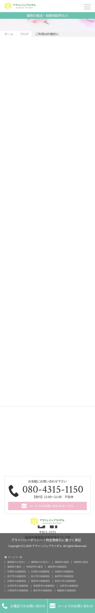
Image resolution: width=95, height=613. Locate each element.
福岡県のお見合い (16, 562)
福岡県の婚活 (62, 562)
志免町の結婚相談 (40, 571)
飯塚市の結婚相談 (64, 576)
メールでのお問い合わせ (71, 606)
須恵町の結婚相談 (64, 571)
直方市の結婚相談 (16, 576)
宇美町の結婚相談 (16, 571)
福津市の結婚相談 (40, 581)
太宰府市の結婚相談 (17, 586)
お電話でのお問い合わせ (24, 606)
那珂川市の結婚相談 (65, 581)
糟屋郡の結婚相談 (66, 590)
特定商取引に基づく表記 (63, 539)
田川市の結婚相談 (40, 576)
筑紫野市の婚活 (34, 567)
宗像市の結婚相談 (16, 581)
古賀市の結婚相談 (68, 586)
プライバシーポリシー (27, 539)
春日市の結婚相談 (42, 590)
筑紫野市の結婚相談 (43, 586)
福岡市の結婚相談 (57, 567)
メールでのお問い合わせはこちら (51, 506)
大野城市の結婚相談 (17, 590)
